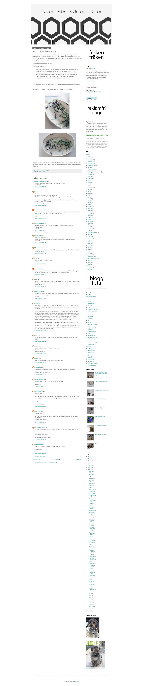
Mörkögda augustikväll (92, 559)
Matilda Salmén (91, 335)
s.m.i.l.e (36, 335)
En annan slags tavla (100, 407)
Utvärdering (91, 512)
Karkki (88, 326)
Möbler (89, 212)
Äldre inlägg (79, 459)
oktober (91, 478)
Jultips (89, 193)
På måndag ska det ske (100, 399)
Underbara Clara (91, 365)
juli (90, 593)
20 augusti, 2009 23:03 (40, 286)
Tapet (88, 247)
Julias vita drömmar (92, 324)
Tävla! (90, 544)
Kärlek (89, 199)
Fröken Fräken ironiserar (93, 171)
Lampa (89, 202)
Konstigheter (92, 568)
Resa (88, 227)
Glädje (89, 182)
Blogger (77, 681)
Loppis (89, 206)
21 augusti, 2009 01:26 (40, 330)
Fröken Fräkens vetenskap (93, 173)
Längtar (91, 579)
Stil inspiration (90, 359)
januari (91, 606)
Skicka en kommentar (40, 456)
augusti (91, 483)
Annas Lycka (37, 367)
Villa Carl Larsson (39, 379)
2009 (89, 469)
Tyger (88, 251)
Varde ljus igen (92, 556)
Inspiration (89, 187)
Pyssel (89, 219)
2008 (89, 609)
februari (91, 604)
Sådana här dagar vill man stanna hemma (92, 552)
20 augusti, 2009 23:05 (40, 298)
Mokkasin (89, 341)
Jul (88, 191)
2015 (89, 456)
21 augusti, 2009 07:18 (40, 374)
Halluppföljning (92, 510)
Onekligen (89, 346)
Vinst (88, 260)
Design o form (90, 303)
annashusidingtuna (39, 223)
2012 (89, 463)
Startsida (58, 459)
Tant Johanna (90, 361)
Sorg (88, 240)
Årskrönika (90, 268)
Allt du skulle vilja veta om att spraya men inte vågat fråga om (101, 374)
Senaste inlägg (36, 459)
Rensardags (92, 542)
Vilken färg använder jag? (93, 258)
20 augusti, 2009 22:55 (40, 274)
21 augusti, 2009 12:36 (40, 439)
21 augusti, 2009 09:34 (40, 386)
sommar (89, 238)
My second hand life (92, 342)
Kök (88, 201)
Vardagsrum (90, 256)
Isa (88, 320)
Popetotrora (90, 348)
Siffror (88, 230)
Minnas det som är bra (92, 547)
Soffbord (91, 537)
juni (90, 595)
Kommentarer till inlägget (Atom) (49, 462)
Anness (89, 294)
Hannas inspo (90, 315)
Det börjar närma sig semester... (100, 417)
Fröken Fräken (91, 68)
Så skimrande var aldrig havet (92, 572)
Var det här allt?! (91, 585)
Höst (88, 186)
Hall (88, 184)
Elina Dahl (89, 305)
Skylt (88, 234)
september (91, 480)
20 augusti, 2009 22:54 (40, 264)
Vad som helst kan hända (92, 490)
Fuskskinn (89, 174)
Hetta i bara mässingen (100, 434)
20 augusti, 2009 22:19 (40, 205)
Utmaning (89, 254)
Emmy (89, 307)
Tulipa (35, 191)
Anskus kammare (91, 296)
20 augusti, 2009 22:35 (40, 243)
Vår (88, 266)
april (90, 600)
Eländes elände (91, 165)
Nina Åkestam (90, 344)
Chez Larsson (90, 301)
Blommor (39, 171)
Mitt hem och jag (91, 339)
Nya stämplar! (92, 517)
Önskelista (90, 269)
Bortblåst (91, 515)
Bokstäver (89, 161)
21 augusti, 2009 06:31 (40, 341)
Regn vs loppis (92, 493)
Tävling (43, 171)
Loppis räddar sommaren (101, 425)
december (91, 471)
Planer (89, 217)
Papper (89, 215)
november (91, 474)
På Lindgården (91, 356)
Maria (88, 333)
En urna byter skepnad (92, 566)
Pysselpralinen (91, 350)
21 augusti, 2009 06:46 (40, 353)
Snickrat (89, 236)
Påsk (88, 225)
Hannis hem (90, 316)
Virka (88, 264)
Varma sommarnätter (92, 589)
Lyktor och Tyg (38, 235)
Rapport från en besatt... (92, 539)
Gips (88, 180)
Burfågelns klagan (91, 508)
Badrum (89, 156)
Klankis (34, 65)
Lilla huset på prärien (39, 427)
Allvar (88, 154)
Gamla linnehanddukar (92, 500)
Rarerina (89, 357)
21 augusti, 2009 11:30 (40, 406)
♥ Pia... (36, 279)
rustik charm (37, 411)
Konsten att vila (91, 582)
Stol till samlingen (92, 562)
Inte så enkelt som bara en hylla (92, 529)
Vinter (88, 262)
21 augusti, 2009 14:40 (40, 453)
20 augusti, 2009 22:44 (40, 253)
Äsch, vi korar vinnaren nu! (92, 520)
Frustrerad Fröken (91, 524)
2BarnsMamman (38, 247)
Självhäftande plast (92, 232)
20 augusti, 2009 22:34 (40, 230)
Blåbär (90, 487)
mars (90, 602)
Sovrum (89, 241)
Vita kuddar (91, 485)
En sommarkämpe (92, 533)
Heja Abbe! (90, 318)
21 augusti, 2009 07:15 (40, 362)
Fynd (88, 176)
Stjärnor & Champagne (40, 181)
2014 (89, 458)
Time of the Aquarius (92, 363)
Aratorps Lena (38, 269)
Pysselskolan (90, 221)
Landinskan (90, 329)
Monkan (36, 303)
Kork (88, 197)
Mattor (89, 208)
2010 (89, 467)
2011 (89, 465)
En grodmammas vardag (93, 309)
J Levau (89, 322)
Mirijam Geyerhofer (92, 337)
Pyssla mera (90, 352)
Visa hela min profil (90, 80)
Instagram (89, 189)
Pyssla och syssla (91, 354)
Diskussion (90, 163)
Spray (88, 243)
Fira (88, 167)
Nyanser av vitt (38, 291)
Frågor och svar (91, 169)
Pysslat (89, 223)
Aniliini (89, 292)
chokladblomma (38, 444)
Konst (88, 195)
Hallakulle (89, 313)
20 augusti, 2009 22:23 (40, 218)
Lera (88, 204)
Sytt (88, 245)
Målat (88, 210)
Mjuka (35, 258)
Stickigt (96, 443)
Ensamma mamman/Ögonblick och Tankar (45, 210)
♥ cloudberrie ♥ (38, 391)
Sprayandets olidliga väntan (101, 390)
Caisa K (89, 300)
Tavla (88, 249)
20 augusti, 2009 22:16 (40, 187)
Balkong (89, 158)
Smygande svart (91, 504)
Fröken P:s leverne (92, 311)
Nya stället (90, 213)
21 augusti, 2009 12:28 (40, 422)
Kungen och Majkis (92, 328)
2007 (89, 611)
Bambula (89, 298)
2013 (89, 460)
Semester (89, 228)
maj (90, 597)
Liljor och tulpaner (91, 331)
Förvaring (89, 178)
